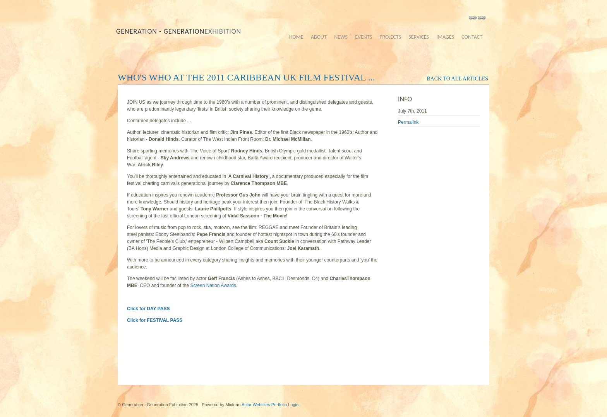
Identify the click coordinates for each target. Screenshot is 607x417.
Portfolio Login (284, 404)
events (363, 37)
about (319, 37)
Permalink (408, 122)
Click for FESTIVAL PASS (154, 320)
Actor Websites (256, 404)
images (445, 37)
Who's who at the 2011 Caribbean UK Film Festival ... (246, 77)
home (296, 37)
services (418, 37)
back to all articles (457, 79)
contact (471, 37)
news (341, 37)
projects (390, 37)
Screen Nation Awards (213, 285)
